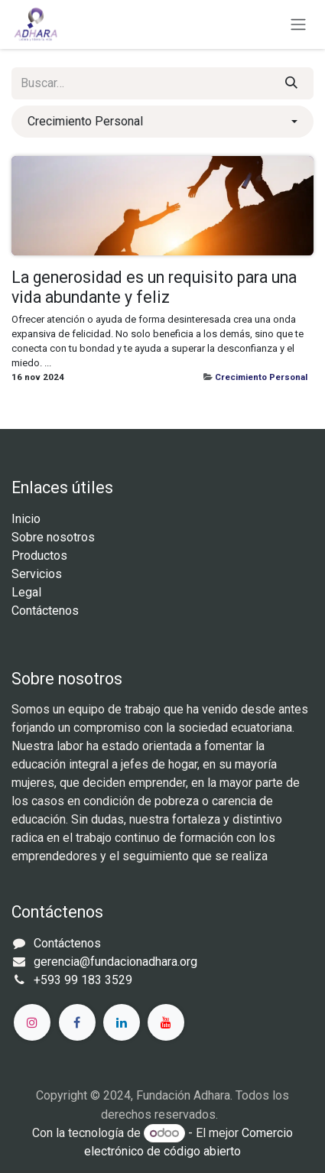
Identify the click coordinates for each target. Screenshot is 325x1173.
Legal (26, 592)
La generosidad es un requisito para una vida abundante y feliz (154, 287)
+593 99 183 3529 (83, 980)
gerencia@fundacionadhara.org (115, 961)
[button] (162, 122)
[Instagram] (32, 1022)
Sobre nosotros (53, 537)
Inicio (26, 519)
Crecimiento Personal (261, 377)
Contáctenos (45, 610)
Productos (39, 555)
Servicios (36, 574)
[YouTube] (166, 1022)
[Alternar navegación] (298, 25)
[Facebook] (77, 1022)
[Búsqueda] (291, 83)
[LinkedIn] (121, 1022)
